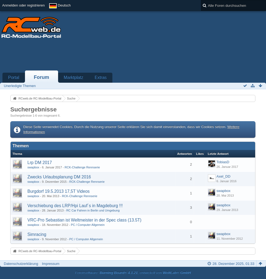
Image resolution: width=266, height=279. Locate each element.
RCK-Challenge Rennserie (82, 167)
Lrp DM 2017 (39, 162)
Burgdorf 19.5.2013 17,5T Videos (58, 191)
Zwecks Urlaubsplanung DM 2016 (59, 177)
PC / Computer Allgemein (87, 224)
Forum (41, 77)
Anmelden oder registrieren (23, 5)
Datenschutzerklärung (21, 264)
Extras (101, 77)
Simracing (36, 234)
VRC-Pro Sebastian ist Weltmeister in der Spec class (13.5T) (84, 220)
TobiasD (223, 162)
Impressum (50, 264)
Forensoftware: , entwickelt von (133, 273)
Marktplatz (73, 77)
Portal (13, 77)
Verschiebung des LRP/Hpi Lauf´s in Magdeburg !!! (75, 205)
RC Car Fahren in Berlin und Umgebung (93, 210)
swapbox (33, 167)
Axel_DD (223, 176)
